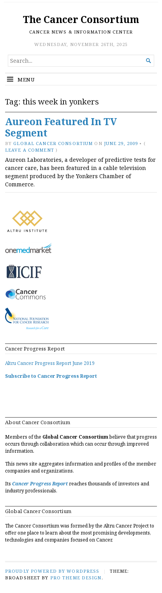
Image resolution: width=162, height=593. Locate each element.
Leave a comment (29, 150)
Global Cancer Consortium (53, 143)
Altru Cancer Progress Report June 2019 (50, 363)
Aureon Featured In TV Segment (61, 127)
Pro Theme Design (76, 578)
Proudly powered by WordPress (52, 571)
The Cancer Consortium (81, 19)
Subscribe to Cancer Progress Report (51, 376)
